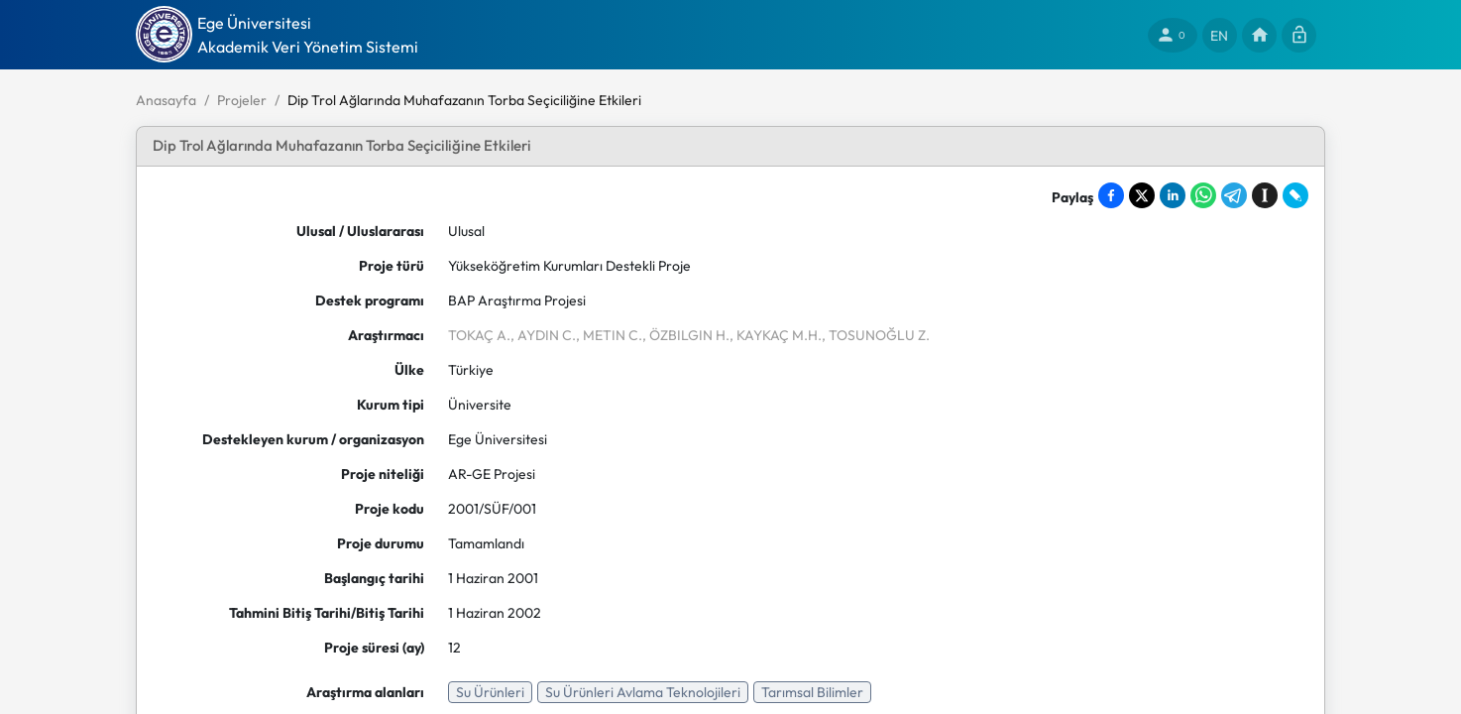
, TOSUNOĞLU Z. (876, 335)
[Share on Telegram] (1234, 195)
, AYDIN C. (543, 335)
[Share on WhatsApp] (1203, 195)
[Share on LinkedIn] (1172, 195)
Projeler (242, 100)
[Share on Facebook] (1111, 195)
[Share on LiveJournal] (1295, 195)
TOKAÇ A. (479, 335)
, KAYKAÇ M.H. (776, 335)
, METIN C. (609, 335)
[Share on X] (1142, 195)
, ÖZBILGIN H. (686, 335)
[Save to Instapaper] (1265, 195)
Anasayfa (166, 100)
